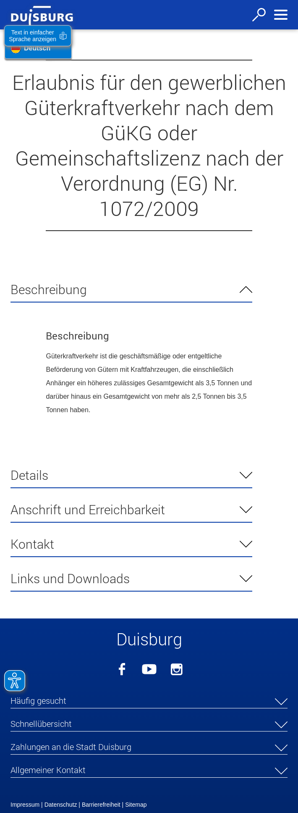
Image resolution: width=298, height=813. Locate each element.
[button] (149, 701)
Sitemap (135, 804)
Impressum (24, 804)
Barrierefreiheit (101, 804)
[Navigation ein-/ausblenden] (281, 14)
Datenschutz (60, 804)
